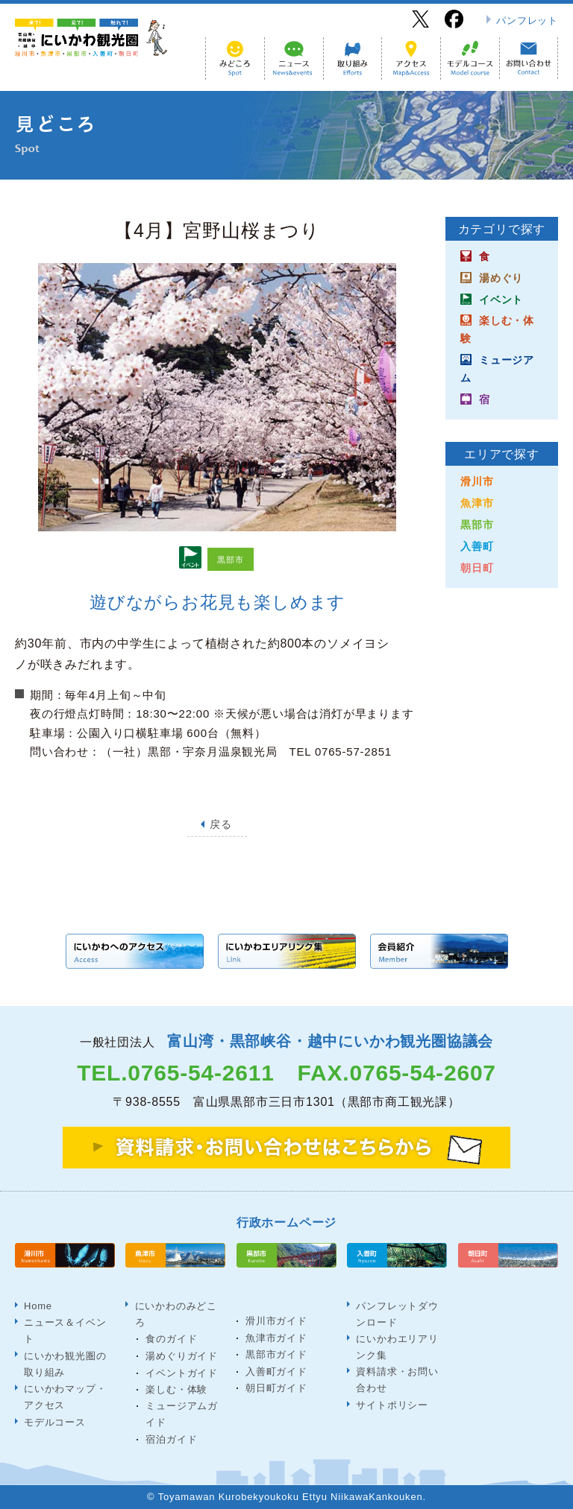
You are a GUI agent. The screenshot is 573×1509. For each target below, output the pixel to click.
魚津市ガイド (276, 1337)
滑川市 (476, 481)
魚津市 (476, 503)
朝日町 (476, 568)
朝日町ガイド (276, 1387)
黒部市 (476, 525)
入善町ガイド (276, 1371)
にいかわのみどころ (175, 1313)
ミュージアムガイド (181, 1414)
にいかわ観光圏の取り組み (65, 1363)
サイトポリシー (392, 1404)
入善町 (476, 546)
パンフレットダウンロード (397, 1313)
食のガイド (171, 1338)
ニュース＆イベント (65, 1330)
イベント (501, 300)
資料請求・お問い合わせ (397, 1379)
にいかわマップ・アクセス (65, 1396)
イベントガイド (181, 1372)
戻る (221, 824)
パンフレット (527, 20)
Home (38, 1306)
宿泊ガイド (171, 1439)
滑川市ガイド (276, 1320)
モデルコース (55, 1421)
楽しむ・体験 (176, 1389)
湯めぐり (501, 278)
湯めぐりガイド (181, 1355)
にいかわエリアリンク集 (397, 1346)
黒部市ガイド (276, 1354)
